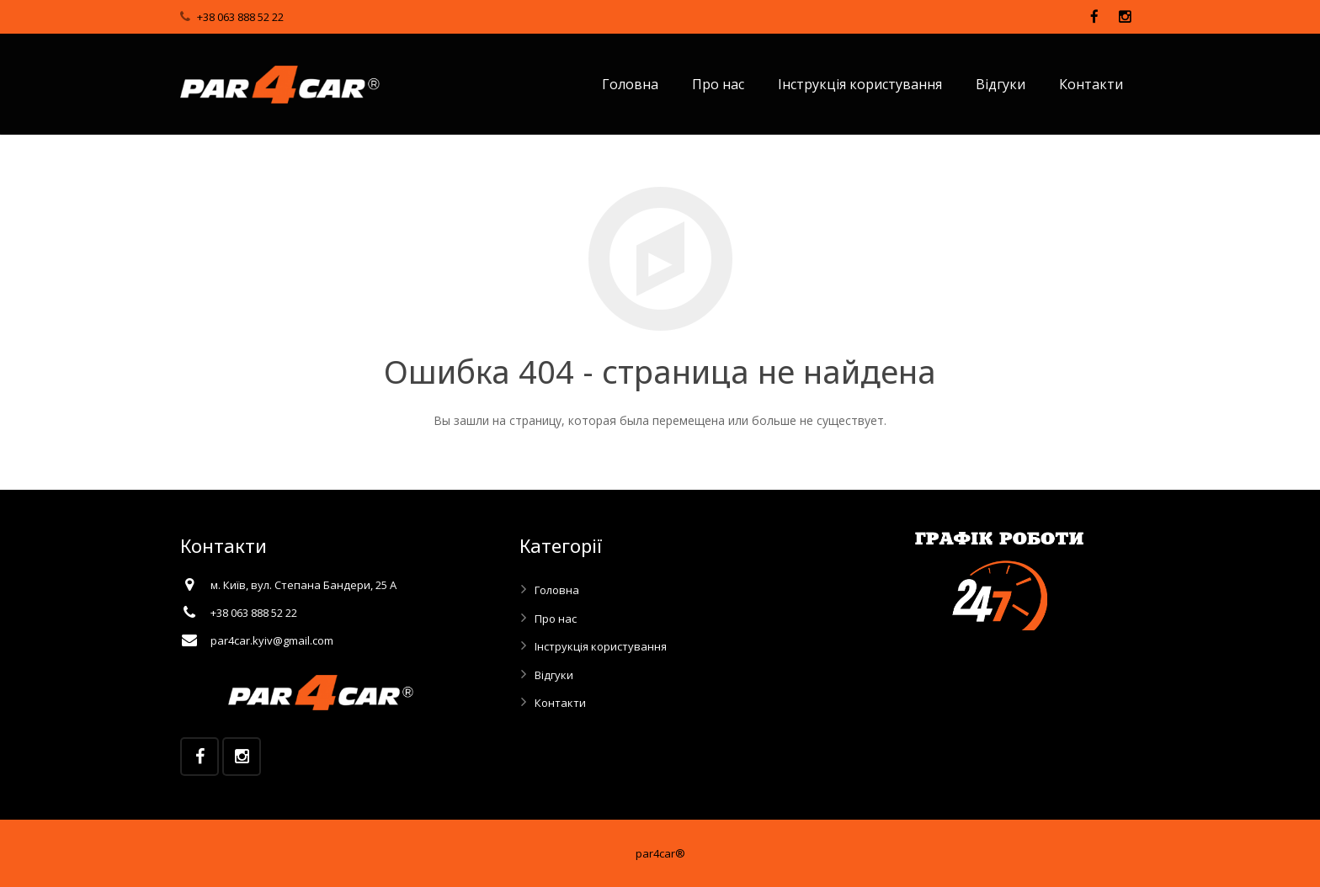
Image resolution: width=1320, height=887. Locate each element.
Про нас (556, 618)
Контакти (560, 702)
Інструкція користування (601, 646)
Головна (557, 590)
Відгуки (554, 675)
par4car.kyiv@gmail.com (271, 640)
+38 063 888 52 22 (240, 16)
